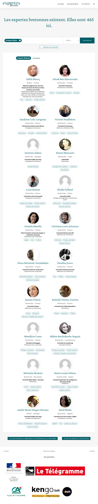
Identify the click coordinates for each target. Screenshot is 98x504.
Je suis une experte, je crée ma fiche (76, 438)
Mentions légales (49, 451)
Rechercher (87, 40)
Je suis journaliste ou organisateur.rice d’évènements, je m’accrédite (32, 438)
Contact (6, 451)
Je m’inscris (85, 4)
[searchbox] (42, 40)
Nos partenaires (72, 4)
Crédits (92, 451)
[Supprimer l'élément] (20, 40)
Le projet (61, 4)
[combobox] (33, 40)
